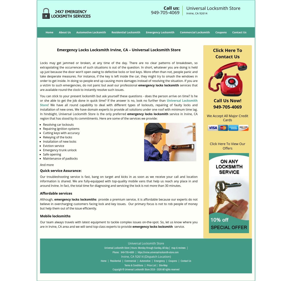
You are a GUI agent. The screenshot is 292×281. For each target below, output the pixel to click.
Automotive (145, 261)
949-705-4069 (165, 12)
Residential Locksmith (126, 32)
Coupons (221, 32)
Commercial (130, 261)
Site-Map (163, 265)
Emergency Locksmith (160, 32)
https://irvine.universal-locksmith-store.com (158, 252)
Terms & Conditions (133, 265)
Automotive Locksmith (91, 32)
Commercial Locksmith (195, 32)
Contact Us (239, 32)
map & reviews (178, 248)
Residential (115, 261)
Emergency (159, 261)
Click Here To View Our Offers (227, 146)
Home (49, 32)
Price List (151, 265)
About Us (65, 32)
